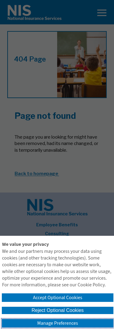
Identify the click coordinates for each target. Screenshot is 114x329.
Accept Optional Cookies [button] (57, 297)
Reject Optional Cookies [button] (58, 310)
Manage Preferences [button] (57, 323)
